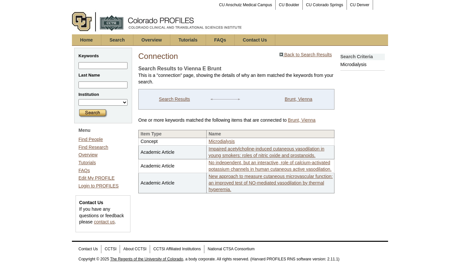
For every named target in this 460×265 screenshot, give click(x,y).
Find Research (93, 147)
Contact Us (255, 40)
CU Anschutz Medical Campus (245, 5)
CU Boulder (289, 5)
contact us (104, 221)
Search (117, 40)
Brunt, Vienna (299, 99)
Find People (90, 139)
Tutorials (188, 40)
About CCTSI (134, 249)
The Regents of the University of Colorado (146, 259)
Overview (152, 40)
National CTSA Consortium (231, 249)
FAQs (220, 40)
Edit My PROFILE (96, 178)
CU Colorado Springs (324, 5)
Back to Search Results (306, 54)
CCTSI (110, 249)
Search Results (174, 99)
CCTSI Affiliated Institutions (177, 249)
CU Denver (359, 5)
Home (86, 40)
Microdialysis (222, 141)
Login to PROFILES (98, 185)
